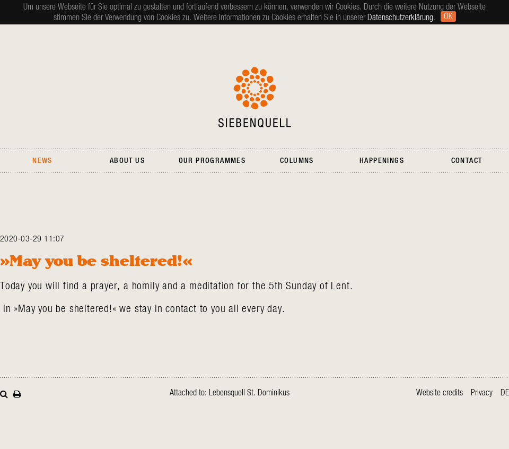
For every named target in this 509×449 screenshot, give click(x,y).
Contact (466, 161)
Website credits (439, 392)
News (42, 161)
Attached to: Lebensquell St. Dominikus (229, 392)
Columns (297, 161)
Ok (448, 16)
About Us (127, 161)
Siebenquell (254, 97)
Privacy (482, 392)
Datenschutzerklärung (400, 17)
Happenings (381, 161)
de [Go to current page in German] (505, 392)
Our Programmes (212, 161)
